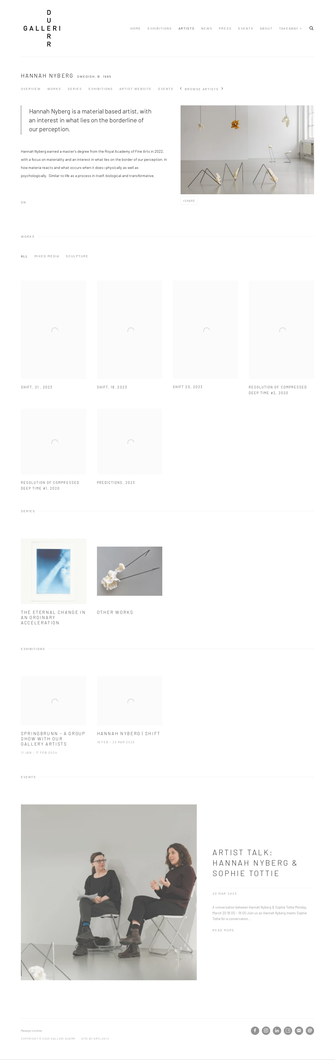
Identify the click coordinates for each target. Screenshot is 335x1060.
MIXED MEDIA (46, 256)
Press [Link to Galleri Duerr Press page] (225, 28)
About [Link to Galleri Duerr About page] (266, 28)
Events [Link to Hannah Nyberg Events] (166, 89)
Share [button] (190, 200)
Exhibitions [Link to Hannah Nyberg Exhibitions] (101, 89)
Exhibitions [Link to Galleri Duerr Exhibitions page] (160, 28)
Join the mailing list (299, 1031)
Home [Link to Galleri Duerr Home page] (135, 28)
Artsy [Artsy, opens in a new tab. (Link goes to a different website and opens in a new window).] (288, 1031)
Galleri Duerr (42, 28)
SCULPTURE (77, 256)
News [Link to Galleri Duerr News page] (206, 28)
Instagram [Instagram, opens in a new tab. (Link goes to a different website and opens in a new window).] (266, 1031)
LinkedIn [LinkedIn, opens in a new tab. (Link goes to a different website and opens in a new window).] (277, 1031)
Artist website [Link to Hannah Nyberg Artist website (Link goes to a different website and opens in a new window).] (135, 89)
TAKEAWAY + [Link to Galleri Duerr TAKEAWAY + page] (290, 28)
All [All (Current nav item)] (24, 256)
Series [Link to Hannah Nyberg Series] (75, 89)
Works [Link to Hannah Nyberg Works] (54, 89)
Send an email (310, 1031)
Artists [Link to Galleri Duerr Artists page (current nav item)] (186, 28)
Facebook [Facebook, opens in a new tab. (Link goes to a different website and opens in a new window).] (255, 1031)
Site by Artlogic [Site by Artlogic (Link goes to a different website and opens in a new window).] (95, 1038)
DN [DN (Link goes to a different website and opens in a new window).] (23, 202)
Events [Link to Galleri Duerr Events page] (245, 28)
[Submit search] (311, 27)
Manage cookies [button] (31, 1030)
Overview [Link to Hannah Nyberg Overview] (31, 89)
